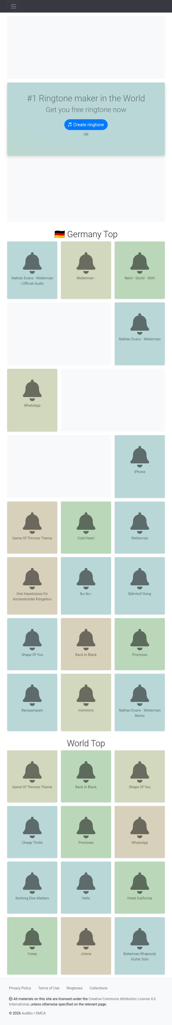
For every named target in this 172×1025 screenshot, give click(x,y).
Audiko (27, 1013)
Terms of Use (49, 988)
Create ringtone (86, 124)
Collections (99, 988)
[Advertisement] (86, 47)
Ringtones (74, 988)
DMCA (41, 1013)
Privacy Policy (20, 988)
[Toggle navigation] (13, 6)
